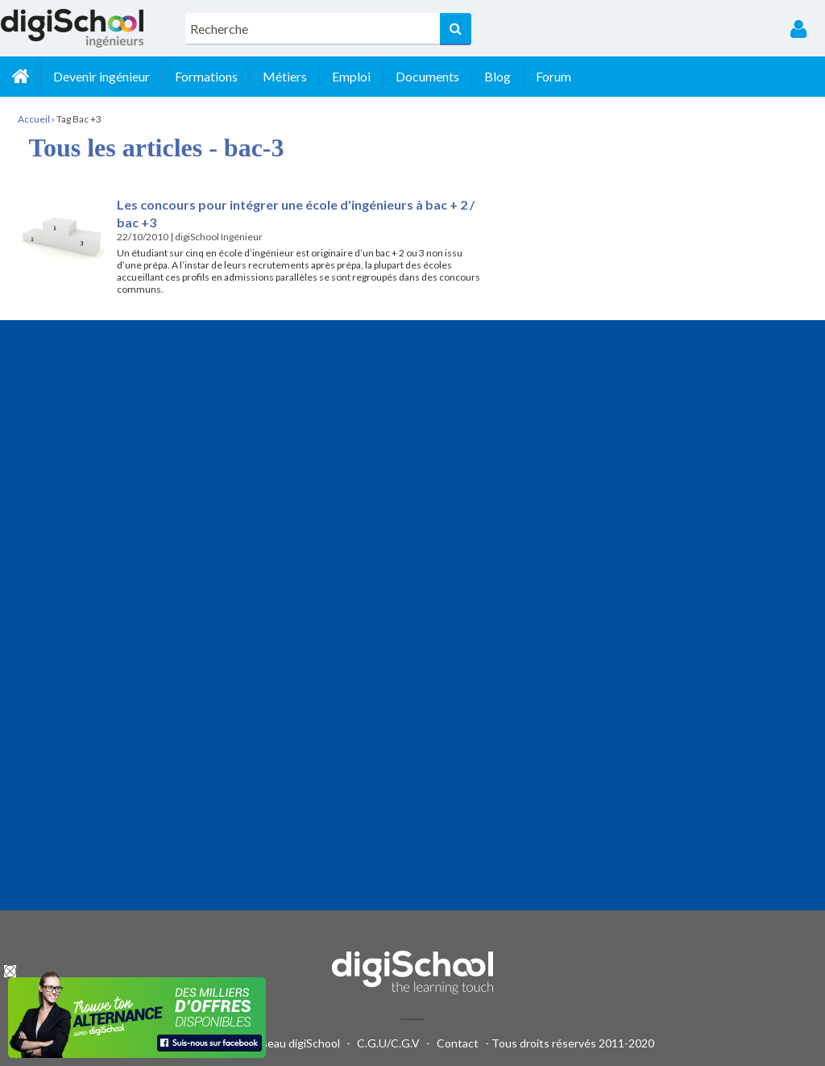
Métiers (285, 76)
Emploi (351, 76)
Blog (497, 76)
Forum (553, 76)
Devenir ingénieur (101, 76)
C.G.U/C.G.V (388, 1043)
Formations (206, 76)
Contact (458, 1043)
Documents (427, 76)
